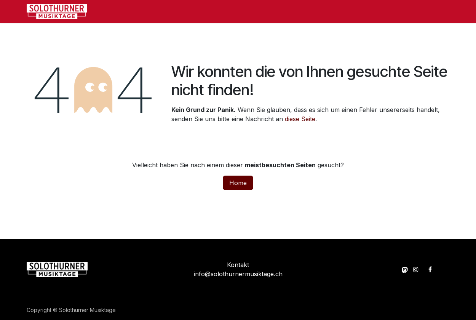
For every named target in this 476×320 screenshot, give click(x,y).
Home (238, 183)
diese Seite (300, 119)
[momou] (405, 269)
